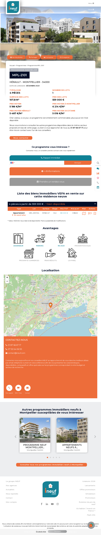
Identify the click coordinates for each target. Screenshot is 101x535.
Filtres (91, 10)
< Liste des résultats (80, 57)
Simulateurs (90, 494)
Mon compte (11, 502)
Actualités (10, 490)
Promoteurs (90, 498)
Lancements (90, 485)
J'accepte (57, 531)
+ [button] (7, 278)
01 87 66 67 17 (13, 345)
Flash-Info (91, 515)
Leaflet (94, 335)
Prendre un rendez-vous (50, 182)
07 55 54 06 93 (14, 349)
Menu (91, 3)
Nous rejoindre (12, 494)
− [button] (7, 281)
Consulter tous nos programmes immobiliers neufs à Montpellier (51, 465)
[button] (47, 457)
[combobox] (12, 163)
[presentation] (15, 436)
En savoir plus (19, 215)
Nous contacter (20, 138)
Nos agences (11, 485)
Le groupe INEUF (13, 481)
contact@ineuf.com (15, 353)
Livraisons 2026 (88, 481)
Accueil (12, 65)
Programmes (21, 65)
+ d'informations (50, 171)
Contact (9, 498)
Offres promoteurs (87, 490)
